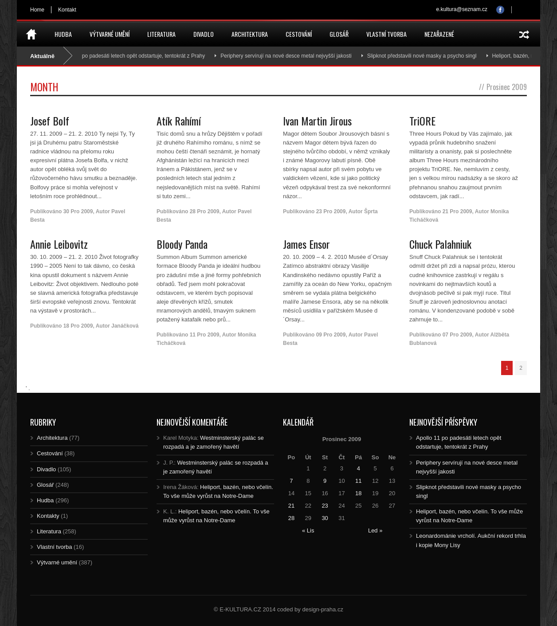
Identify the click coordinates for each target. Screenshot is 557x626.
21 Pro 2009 (457, 211)
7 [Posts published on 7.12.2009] (291, 480)
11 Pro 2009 (205, 335)
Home (37, 10)
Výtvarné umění (109, 34)
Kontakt (67, 10)
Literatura (161, 34)
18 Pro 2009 (78, 326)
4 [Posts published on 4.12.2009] (358, 468)
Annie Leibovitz (59, 244)
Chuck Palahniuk (440, 244)
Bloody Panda (182, 244)
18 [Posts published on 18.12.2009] (358, 493)
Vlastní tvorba (386, 34)
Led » (375, 530)
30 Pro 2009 (78, 211)
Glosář (339, 34)
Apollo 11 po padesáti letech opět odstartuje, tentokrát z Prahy (141, 56)
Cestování (299, 34)
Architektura (249, 34)
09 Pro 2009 (331, 335)
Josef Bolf (49, 121)
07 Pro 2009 (457, 335)
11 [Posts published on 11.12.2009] (358, 480)
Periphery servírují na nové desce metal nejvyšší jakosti (295, 56)
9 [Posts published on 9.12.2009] (324, 480)
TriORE (422, 121)
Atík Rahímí (179, 121)
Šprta (371, 211)
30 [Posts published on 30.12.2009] (325, 518)
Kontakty (48, 516)
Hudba (63, 34)
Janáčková (124, 326)
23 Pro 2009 (331, 211)
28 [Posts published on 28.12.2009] (291, 518)
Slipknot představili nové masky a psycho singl (431, 56)
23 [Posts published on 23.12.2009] (325, 505)
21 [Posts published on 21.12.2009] (291, 505)
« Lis (308, 530)
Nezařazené (439, 34)
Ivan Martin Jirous (317, 121)
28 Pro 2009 (205, 211)
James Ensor (306, 244)
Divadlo (203, 34)
